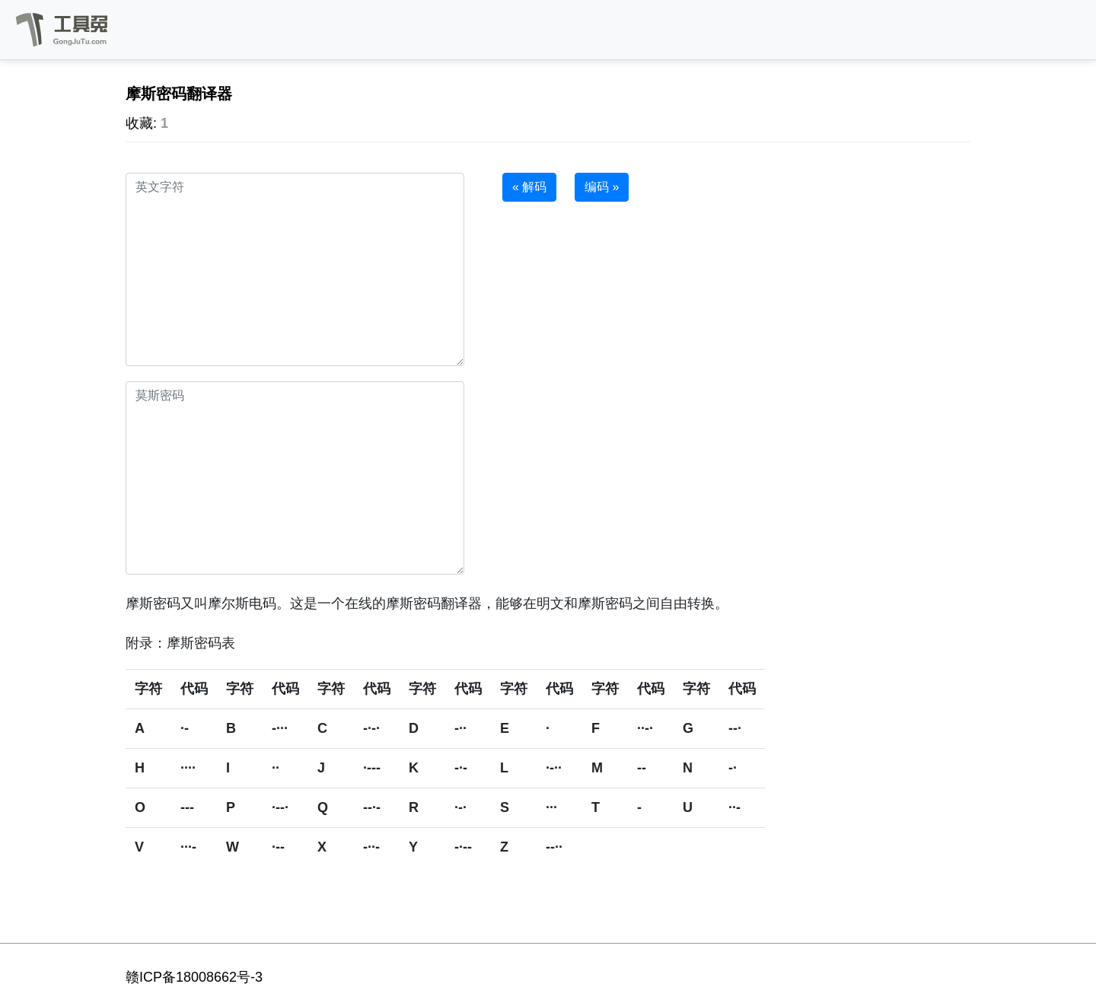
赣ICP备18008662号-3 (194, 977)
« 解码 (529, 186)
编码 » (602, 186)
